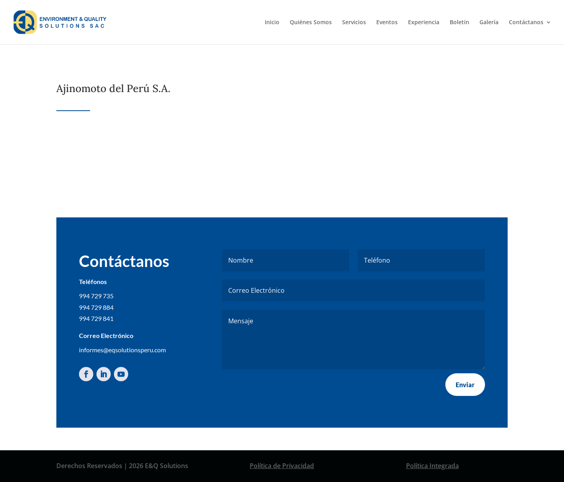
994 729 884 (96, 307)
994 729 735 (96, 296)
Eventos (387, 22)
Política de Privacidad (282, 465)
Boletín (459, 22)
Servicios (354, 22)
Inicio (272, 22)
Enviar (465, 384)
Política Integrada (432, 465)
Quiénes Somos (311, 22)
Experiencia (423, 22)
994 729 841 (96, 318)
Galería (489, 22)
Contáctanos (526, 22)
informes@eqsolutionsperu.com (122, 349)
